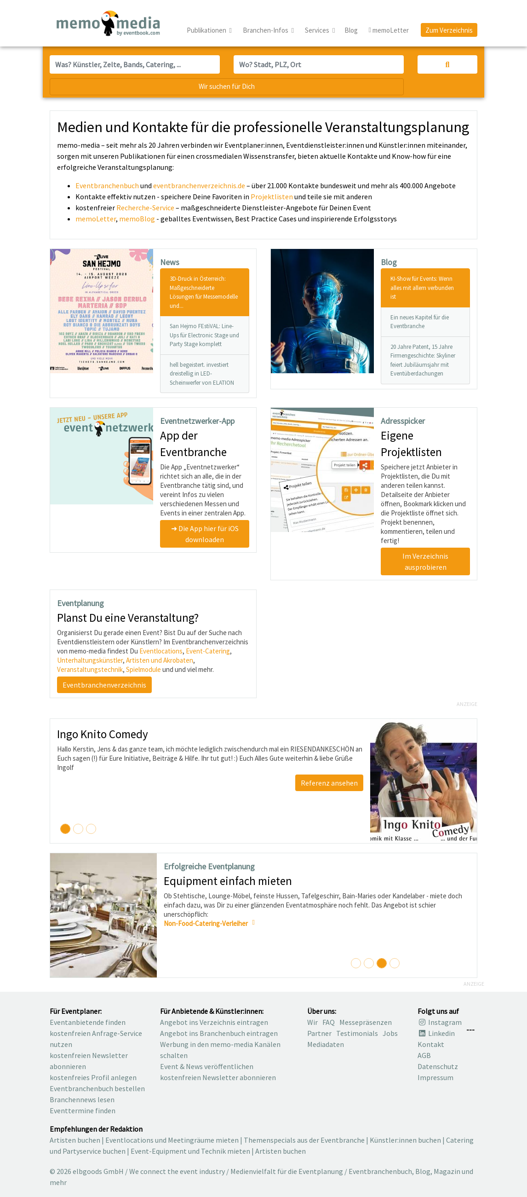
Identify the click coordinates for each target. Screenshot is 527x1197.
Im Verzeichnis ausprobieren (425, 561)
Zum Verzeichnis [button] (449, 30)
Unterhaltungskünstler (90, 660)
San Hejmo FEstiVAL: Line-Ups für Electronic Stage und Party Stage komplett (204, 335)
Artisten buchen (75, 1140)
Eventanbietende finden (88, 1022)
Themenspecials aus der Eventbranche (304, 1140)
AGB (424, 1055)
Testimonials (357, 1033)
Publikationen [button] (207, 30)
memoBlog (137, 218)
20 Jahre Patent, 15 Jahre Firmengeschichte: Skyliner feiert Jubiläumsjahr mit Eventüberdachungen (422, 360)
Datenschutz (438, 1066)
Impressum (435, 1077)
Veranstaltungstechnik (90, 669)
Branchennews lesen (82, 1099)
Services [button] (318, 30)
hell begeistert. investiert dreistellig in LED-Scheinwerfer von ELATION (202, 374)
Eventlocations (161, 651)
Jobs (390, 1033)
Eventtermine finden (82, 1110)
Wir (312, 1022)
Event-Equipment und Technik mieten (190, 1151)
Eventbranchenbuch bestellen (97, 1088)
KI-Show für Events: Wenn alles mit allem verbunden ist (422, 288)
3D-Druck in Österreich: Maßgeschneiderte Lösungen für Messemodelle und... (204, 292)
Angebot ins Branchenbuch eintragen (219, 1033)
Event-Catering (208, 651)
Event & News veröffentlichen (206, 1066)
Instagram (440, 1022)
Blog (351, 30)
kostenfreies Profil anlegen (93, 1077)
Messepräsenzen (365, 1022)
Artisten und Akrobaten (159, 660)
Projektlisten (272, 196)
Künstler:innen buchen (405, 1140)
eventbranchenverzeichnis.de (199, 185)
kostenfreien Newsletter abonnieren (218, 1077)
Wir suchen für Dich (227, 86)
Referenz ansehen (329, 782)
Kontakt (431, 1044)
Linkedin (436, 1033)
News (169, 262)
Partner (319, 1033)
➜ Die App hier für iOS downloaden (205, 534)
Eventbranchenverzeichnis (104, 684)
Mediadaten (325, 1044)
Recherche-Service (145, 207)
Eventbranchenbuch (107, 185)
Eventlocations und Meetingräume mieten (172, 1140)
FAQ (328, 1022)
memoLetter (95, 218)
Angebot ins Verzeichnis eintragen (214, 1022)
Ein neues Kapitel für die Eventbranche (419, 321)
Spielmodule (143, 669)
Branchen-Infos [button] (266, 30)
